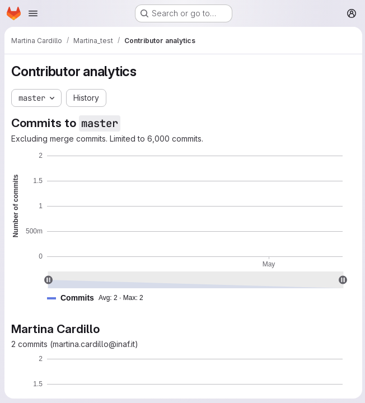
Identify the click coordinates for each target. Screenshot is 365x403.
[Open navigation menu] (33, 13)
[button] (99, 298)
